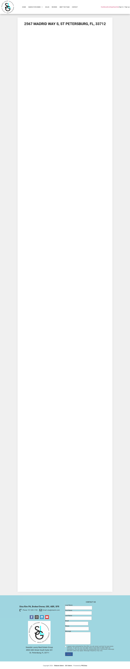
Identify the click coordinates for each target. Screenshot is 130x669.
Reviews (54, 7)
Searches (116, 7)
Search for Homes (35, 7)
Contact (75, 7)
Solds (47, 7)
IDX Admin (68, 665)
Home (24, 7)
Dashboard (104, 7)
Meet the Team (64, 7)
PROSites (84, 665)
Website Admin (59, 665)
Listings (110, 7)
